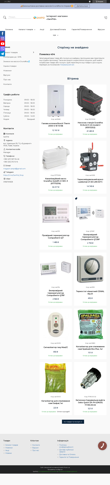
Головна (9, 29)
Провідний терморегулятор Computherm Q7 (55, 236)
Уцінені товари (9, 66)
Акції (42, 29)
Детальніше (82, 6)
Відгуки (101, 29)
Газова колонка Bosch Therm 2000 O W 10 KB (56, 124)
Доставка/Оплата (58, 29)
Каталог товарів (26, 29)
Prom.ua (67, 467)
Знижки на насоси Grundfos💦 (16, 61)
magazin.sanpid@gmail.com (14, 169)
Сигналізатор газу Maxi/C (56, 347)
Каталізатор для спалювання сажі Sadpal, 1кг (55, 402)
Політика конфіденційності (66, 446)
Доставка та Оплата (67, 454)
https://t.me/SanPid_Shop (13, 175)
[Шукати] (4, 18)
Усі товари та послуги (72, 422)
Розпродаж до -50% (12, 57)
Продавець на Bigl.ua (55, 469)
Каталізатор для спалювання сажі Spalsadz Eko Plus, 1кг (90, 347)
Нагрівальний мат (67, 65)
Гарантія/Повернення (82, 29)
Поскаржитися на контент (47, 471)
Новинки (7, 70)
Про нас (7, 79)
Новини (8, 453)
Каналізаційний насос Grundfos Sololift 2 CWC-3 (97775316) (56, 181)
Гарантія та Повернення (69, 457)
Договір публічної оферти (66, 451)
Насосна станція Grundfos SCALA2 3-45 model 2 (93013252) (90, 125)
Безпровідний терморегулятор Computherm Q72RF (90, 237)
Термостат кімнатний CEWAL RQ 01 (90, 292)
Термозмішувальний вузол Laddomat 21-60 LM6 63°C (90, 180)
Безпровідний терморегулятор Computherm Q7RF (56, 293)
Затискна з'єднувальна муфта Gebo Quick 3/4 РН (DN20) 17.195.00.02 (90, 402)
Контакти (7, 84)
